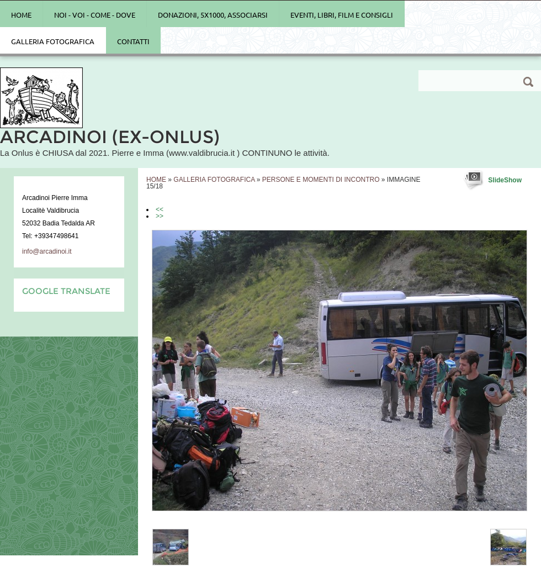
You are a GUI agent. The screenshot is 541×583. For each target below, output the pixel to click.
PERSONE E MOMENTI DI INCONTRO (321, 179)
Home (21, 15)
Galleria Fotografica (52, 41)
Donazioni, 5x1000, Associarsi (213, 15)
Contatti (133, 41)
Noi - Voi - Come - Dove (94, 15)
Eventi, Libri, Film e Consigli (341, 15)
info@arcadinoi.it (47, 251)
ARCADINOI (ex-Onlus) (110, 137)
